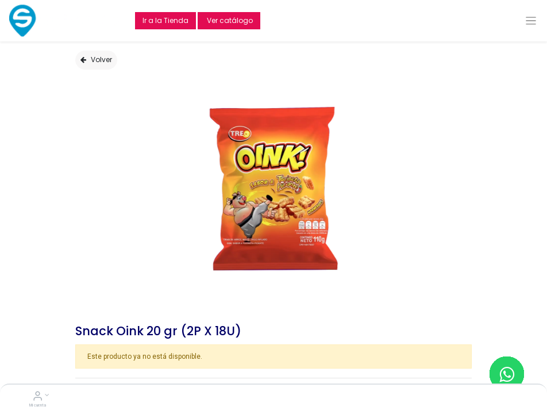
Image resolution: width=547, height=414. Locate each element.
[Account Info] (37, 397)
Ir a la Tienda (165, 20)
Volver (96, 59)
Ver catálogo (229, 20)
